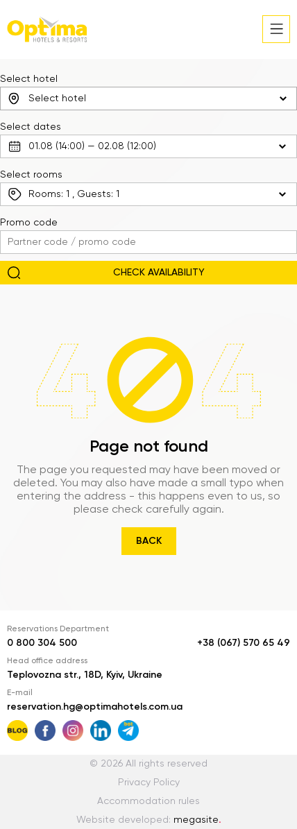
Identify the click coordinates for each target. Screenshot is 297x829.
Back (149, 541)
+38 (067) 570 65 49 (243, 643)
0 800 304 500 (42, 643)
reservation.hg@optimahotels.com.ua (95, 707)
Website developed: (148, 820)
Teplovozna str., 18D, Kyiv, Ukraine (84, 675)
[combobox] (148, 98)
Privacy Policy (149, 782)
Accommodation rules (148, 801)
